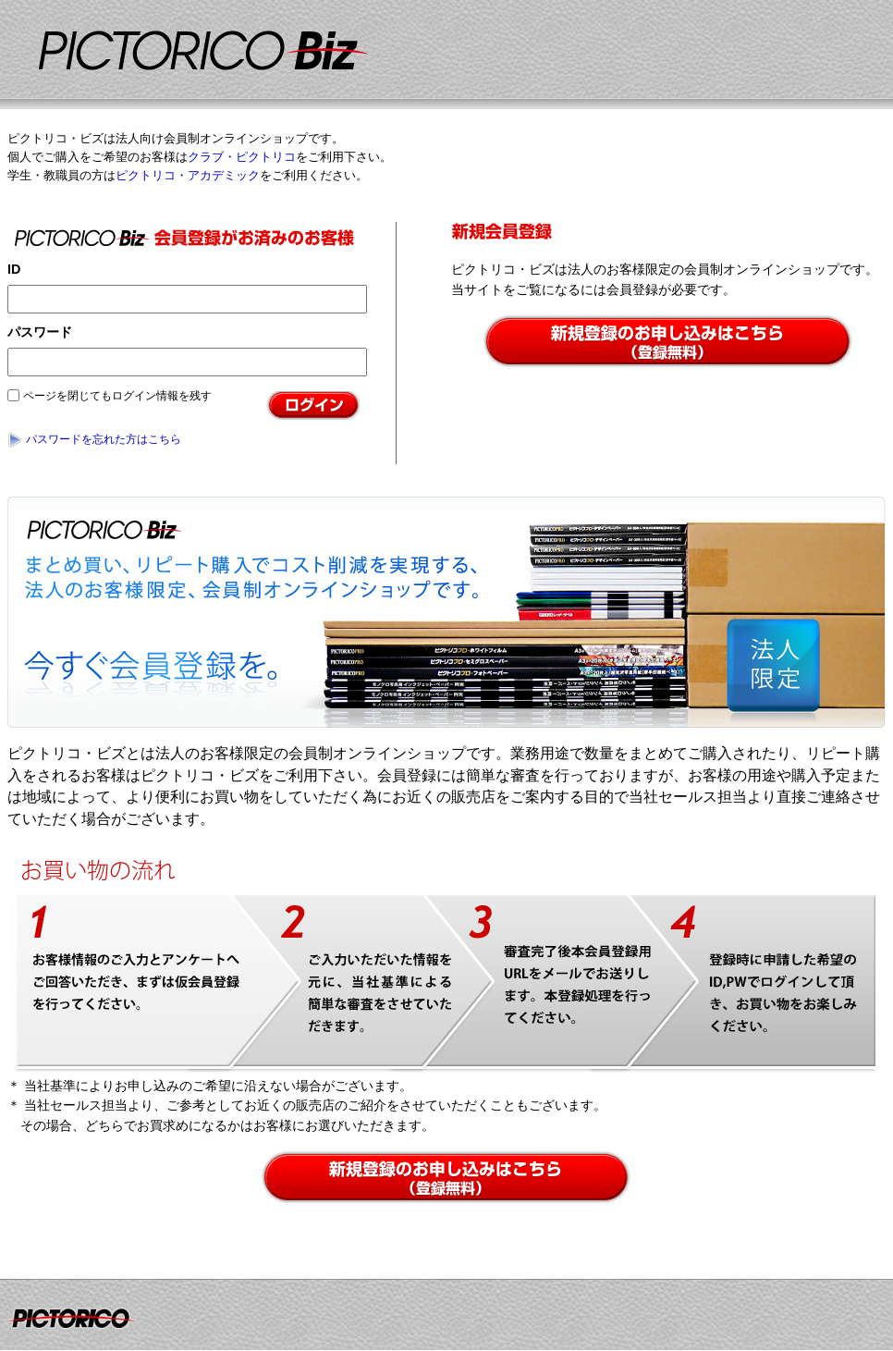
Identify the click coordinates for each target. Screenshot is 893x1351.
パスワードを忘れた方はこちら (103, 439)
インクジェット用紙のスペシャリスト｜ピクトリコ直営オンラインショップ (296, 57)
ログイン (314, 406)
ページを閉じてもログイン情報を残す (117, 395)
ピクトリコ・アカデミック (188, 175)
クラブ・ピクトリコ (242, 157)
